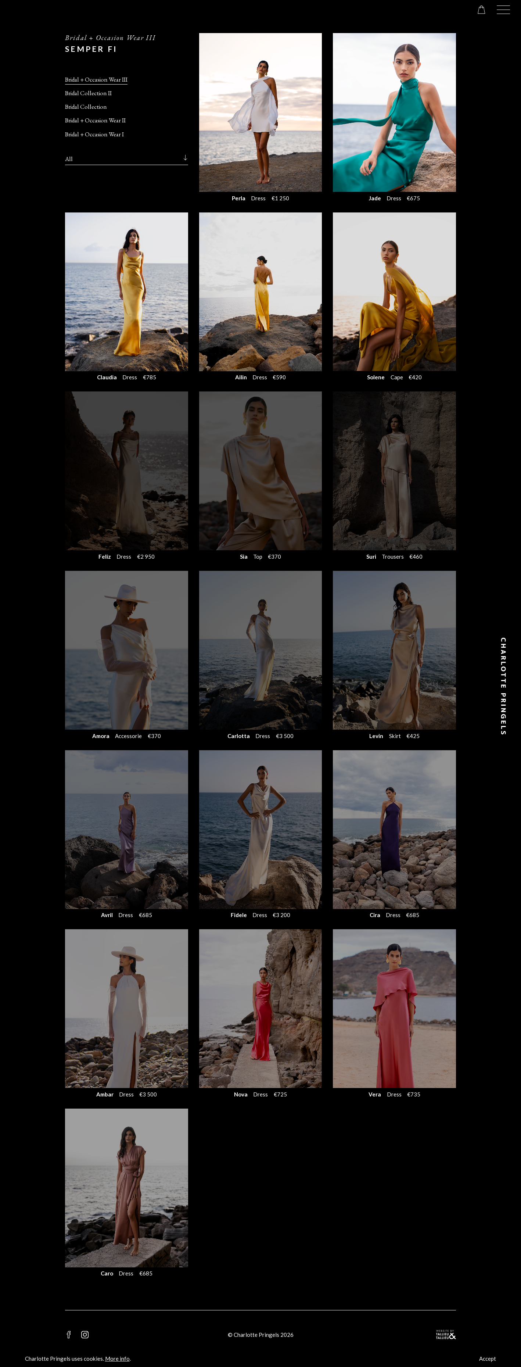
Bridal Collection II (88, 93)
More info (117, 1358)
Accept (487, 1358)
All (69, 159)
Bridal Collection (86, 107)
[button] (503, 10)
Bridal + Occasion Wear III (96, 79)
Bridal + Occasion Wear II (95, 120)
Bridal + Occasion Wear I (94, 134)
